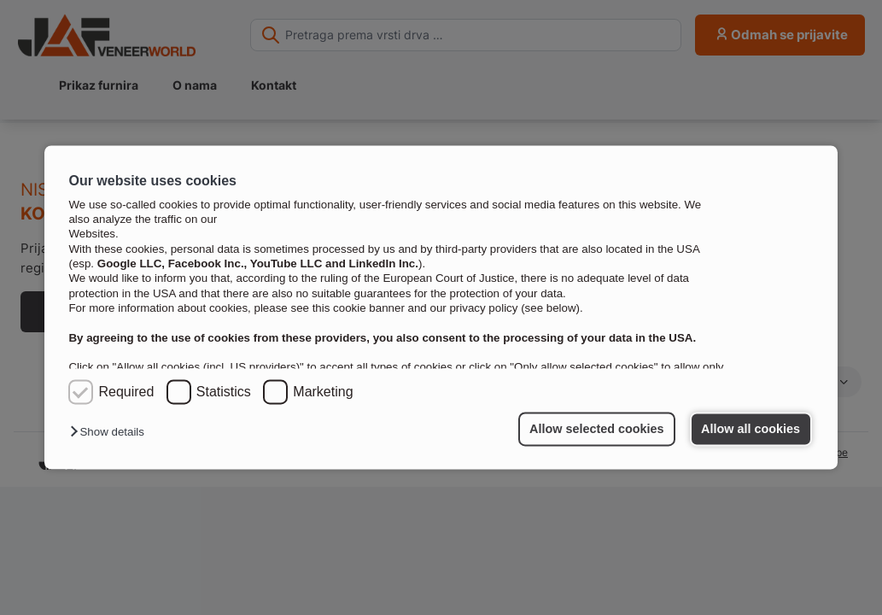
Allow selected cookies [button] (596, 429)
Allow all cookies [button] (750, 429)
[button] (111, 432)
